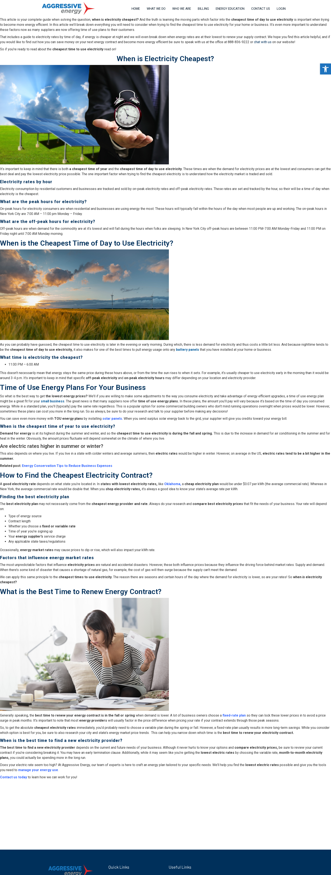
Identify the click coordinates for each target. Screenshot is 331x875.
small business (52, 401)
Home (136, 9)
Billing (203, 9)
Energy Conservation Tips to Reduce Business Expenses (67, 466)
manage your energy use (38, 770)
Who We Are (181, 9)
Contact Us (260, 9)
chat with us (262, 42)
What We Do (156, 9)
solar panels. (112, 419)
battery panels (187, 350)
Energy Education (230, 9)
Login (281, 9)
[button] (325, 68)
